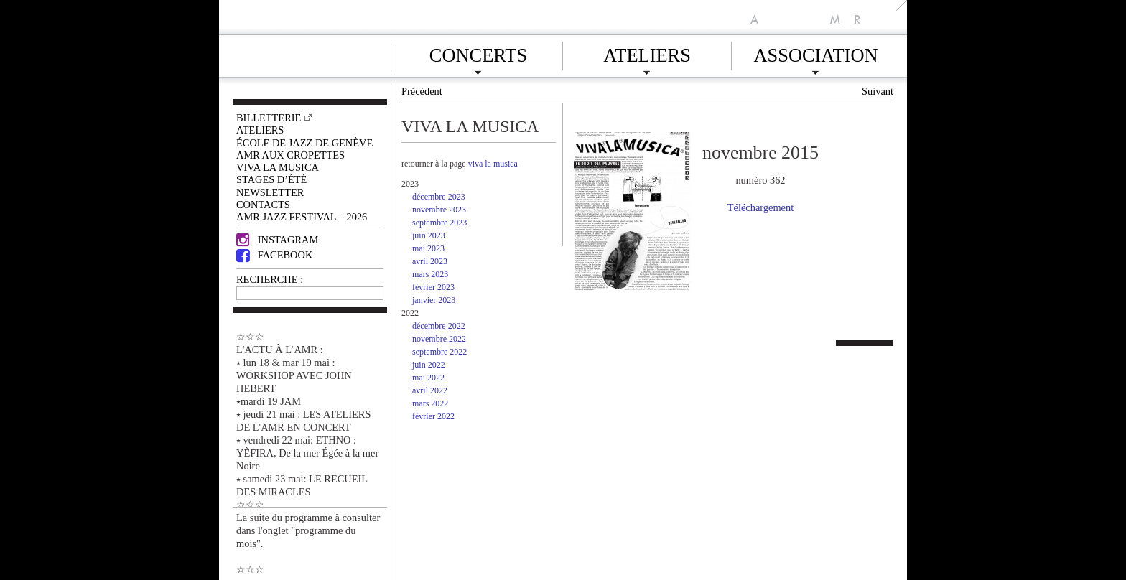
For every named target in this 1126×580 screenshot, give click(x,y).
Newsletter (270, 192)
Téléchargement (760, 207)
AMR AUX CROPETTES (290, 155)
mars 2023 (430, 274)
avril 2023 (429, 261)
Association (815, 53)
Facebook (274, 255)
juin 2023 (428, 235)
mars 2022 (430, 403)
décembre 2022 (438, 326)
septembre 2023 (439, 223)
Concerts (478, 53)
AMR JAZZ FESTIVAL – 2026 (301, 217)
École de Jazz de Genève (304, 143)
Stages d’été (271, 179)
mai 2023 (428, 248)
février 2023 (433, 287)
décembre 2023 (438, 197)
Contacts (263, 204)
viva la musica (493, 164)
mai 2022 (428, 378)
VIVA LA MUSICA (277, 167)
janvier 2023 (433, 300)
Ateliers (647, 53)
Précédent (421, 91)
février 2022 (433, 416)
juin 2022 (428, 365)
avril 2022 (429, 390)
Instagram (277, 239)
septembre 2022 (439, 352)
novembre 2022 (439, 339)
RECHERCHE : (269, 279)
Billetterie (268, 117)
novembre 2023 (439, 210)
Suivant (877, 91)
